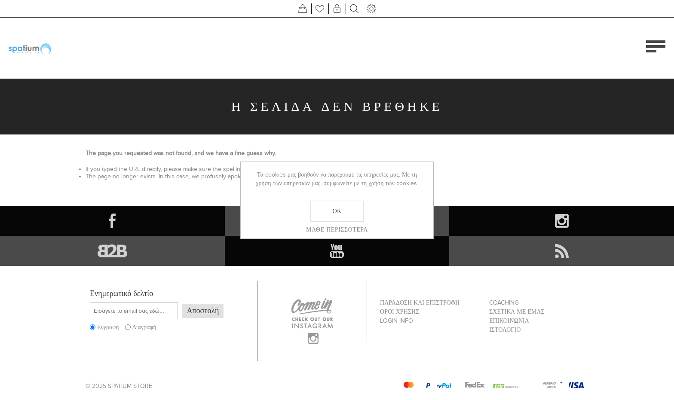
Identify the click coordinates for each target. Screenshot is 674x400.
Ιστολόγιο (505, 329)
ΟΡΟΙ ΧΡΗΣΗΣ (399, 311)
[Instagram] (561, 221)
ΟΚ (336, 211)
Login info (396, 320)
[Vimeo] (112, 251)
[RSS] (561, 251)
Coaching (504, 302)
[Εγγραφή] (134, 310)
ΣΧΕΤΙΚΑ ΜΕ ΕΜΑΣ (517, 311)
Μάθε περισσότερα (337, 229)
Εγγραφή (108, 327)
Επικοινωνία (509, 320)
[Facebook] (112, 221)
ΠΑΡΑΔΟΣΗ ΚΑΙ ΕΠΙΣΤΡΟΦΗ (420, 302)
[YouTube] (337, 251)
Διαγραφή (144, 327)
